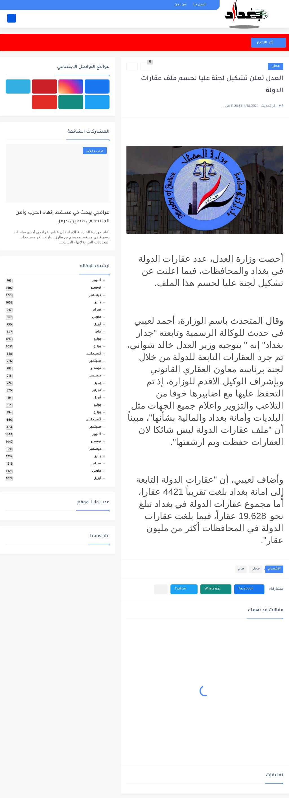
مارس (96, 317)
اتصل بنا (199, 5)
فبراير (97, 310)
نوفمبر (96, 288)
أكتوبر (97, 281)
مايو (98, 332)
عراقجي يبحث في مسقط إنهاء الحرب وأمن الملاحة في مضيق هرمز (63, 217)
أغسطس (93, 354)
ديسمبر (95, 295)
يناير (98, 303)
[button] (249, 589)
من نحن (180, 5)
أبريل (97, 325)
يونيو (97, 339)
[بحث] (11, 18)
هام (241, 569)
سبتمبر (95, 361)
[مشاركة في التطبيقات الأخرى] (161, 589)
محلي (276, 66)
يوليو (97, 347)
